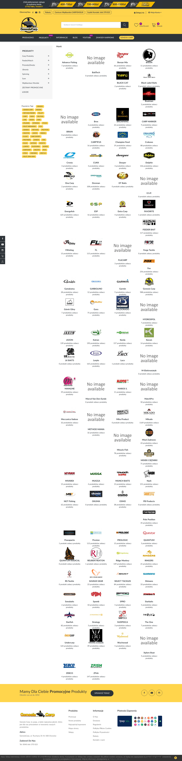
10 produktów (93, 605)
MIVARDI (69, 481)
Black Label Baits (149, 83)
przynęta (26, 140)
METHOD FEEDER (29, 113)
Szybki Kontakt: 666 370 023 (98, 12)
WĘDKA (43, 133)
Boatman (149, 101)
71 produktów (146, 464)
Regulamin (97, 725)
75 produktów (93, 313)
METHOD (35, 129)
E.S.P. (149, 193)
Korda (122, 340)
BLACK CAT (122, 83)
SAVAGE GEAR (96, 581)
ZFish (96, 673)
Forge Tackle (149, 250)
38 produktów (119, 505)
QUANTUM (149, 540)
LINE (24, 119)
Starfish (69, 622)
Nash (149, 481)
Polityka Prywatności (101, 732)
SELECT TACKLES (122, 581)
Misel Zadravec (149, 440)
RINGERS (149, 561)
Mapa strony (74, 728)
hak (43, 140)
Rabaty (48, 12)
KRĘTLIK (43, 153)
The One (149, 622)
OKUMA (96, 501)
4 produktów (120, 215)
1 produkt (142, 215)
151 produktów (146, 484)
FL (96, 250)
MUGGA (96, 481)
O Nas (95, 717)
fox (40, 126)
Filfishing (69, 250)
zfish (25, 153)
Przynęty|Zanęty (28, 65)
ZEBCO (69, 673)
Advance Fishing (69, 62)
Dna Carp (69, 183)
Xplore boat (149, 653)
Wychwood (122, 643)
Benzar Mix (122, 62)
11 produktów (146, 66)
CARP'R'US (96, 142)
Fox (149, 268)
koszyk (42, 143)
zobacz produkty (100, 76)
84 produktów (119, 584)
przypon (45, 129)
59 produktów (66, 392)
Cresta (70, 163)
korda (45, 146)
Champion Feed (122, 142)
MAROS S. (122, 389)
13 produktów (66, 254)
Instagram (40, 12)
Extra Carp (122, 211)
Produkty (28, 51)
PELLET (40, 113)
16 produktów (93, 146)
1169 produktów (146, 423)
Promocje (72, 717)
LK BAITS (69, 360)
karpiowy (27, 150)
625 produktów (66, 215)
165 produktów (93, 364)
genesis (26, 129)
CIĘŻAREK (33, 153)
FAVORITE (149, 211)
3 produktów (66, 166)
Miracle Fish (122, 450)
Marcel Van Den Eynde (96, 399)
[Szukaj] (95, 25)
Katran (96, 340)
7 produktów (66, 66)
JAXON (35, 133)
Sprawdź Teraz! (102, 693)
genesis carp (28, 109)
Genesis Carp (149, 289)
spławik (26, 123)
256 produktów (146, 272)
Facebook (33, 12)
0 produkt (89, 76)
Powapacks (69, 540)
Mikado (149, 419)
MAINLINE (70, 389)
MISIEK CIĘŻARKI (149, 460)
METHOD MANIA (96, 429)
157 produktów (119, 343)
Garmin (122, 289)
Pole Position (149, 520)
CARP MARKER (149, 122)
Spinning (25, 74)
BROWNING (123, 122)
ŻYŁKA (45, 123)
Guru (96, 309)
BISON (149, 62)
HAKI (38, 119)
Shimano (149, 581)
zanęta (36, 140)
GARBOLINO (96, 289)
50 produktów (146, 402)
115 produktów (93, 254)
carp (25, 116)
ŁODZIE (25, 92)
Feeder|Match (27, 61)
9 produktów (146, 125)
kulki (25, 143)
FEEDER (38, 109)
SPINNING (36, 123)
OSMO (122, 501)
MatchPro (149, 399)
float (25, 136)
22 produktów (119, 125)
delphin (40, 116)
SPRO (122, 602)
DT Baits (123, 183)
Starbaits (149, 602)
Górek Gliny (69, 309)
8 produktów (66, 135)
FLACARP (122, 260)
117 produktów (146, 233)
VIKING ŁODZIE (96, 643)
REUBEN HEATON (96, 561)
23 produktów (93, 584)
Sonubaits (69, 602)
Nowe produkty (75, 721)
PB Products (149, 501)
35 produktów (146, 523)
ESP (96, 211)
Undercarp (69, 643)
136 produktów (146, 166)
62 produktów (66, 505)
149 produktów (119, 564)
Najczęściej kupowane (77, 725)
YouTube (36, 12)
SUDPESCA (122, 622)
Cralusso (149, 142)
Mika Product (122, 419)
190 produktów (93, 343)
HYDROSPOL (149, 319)
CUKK (96, 163)
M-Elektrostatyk (149, 371)
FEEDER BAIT (149, 230)
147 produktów (93, 677)
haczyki (26, 133)
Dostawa (96, 721)
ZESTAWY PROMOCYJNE (32, 88)
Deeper (122, 163)
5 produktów (120, 605)
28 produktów (66, 292)
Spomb (96, 602)
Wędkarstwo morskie (30, 83)
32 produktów (66, 423)
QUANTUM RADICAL (70, 561)
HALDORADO (122, 309)
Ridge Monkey (122, 561)
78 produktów (119, 453)
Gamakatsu (69, 289)
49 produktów (93, 646)
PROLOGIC (122, 540)
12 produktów (93, 292)
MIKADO (40, 106)
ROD (44, 150)
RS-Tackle (69, 581)
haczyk (37, 150)
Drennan (96, 183)
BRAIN (69, 132)
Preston (96, 540)
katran (33, 143)
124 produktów (66, 646)
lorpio (26, 146)
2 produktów (120, 86)
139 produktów (66, 343)
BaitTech (96, 72)
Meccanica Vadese (69, 419)
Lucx (122, 360)
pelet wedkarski (29, 126)
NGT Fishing (69, 501)
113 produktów (93, 543)
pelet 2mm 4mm (29, 156)
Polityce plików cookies (119, 759)
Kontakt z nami (99, 740)
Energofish (69, 211)
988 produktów (146, 292)
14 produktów (146, 343)
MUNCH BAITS (122, 481)
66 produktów (119, 66)
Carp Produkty (28, 56)
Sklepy (71, 732)
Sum (24, 79)
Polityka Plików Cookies (102, 728)
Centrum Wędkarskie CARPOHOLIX (69, 12)
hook (32, 119)
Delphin (149, 163)
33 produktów (146, 584)
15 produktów (66, 484)
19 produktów (119, 146)
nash (32, 116)
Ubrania (25, 70)
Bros (96, 122)
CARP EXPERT (35, 136)
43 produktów (146, 443)
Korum (149, 340)
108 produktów (93, 187)
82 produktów (66, 626)
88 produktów (146, 146)
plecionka (36, 146)
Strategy (96, 622)
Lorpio (96, 360)
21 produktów (146, 564)
